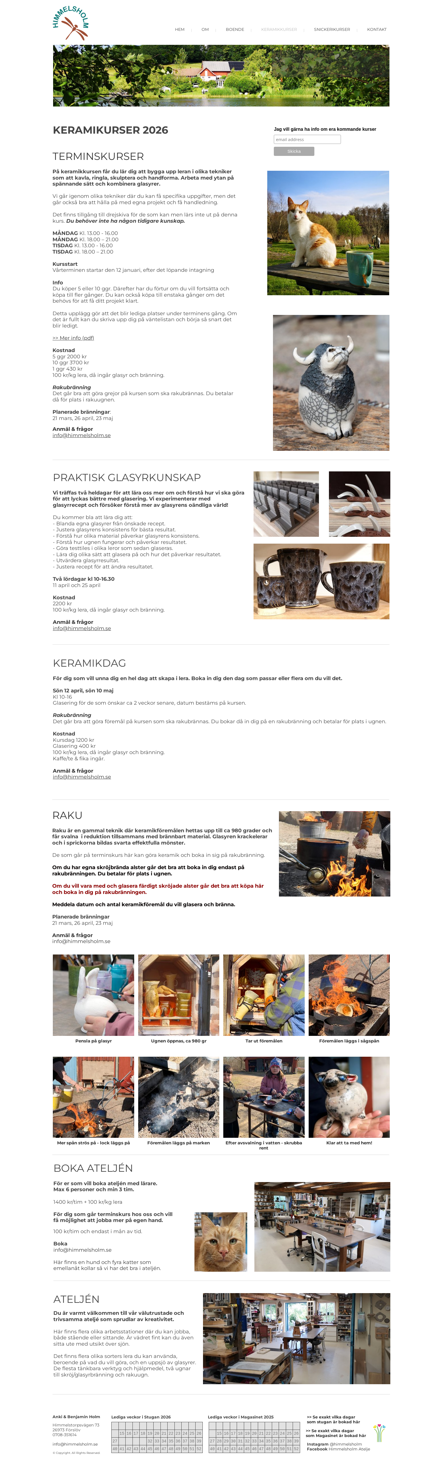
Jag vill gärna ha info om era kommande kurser (325, 129)
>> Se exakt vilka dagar (330, 1430)
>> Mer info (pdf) (73, 338)
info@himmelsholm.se (82, 435)
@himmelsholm (346, 1444)
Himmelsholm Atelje (349, 1449)
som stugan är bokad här (333, 1421)
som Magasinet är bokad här (336, 1435)
